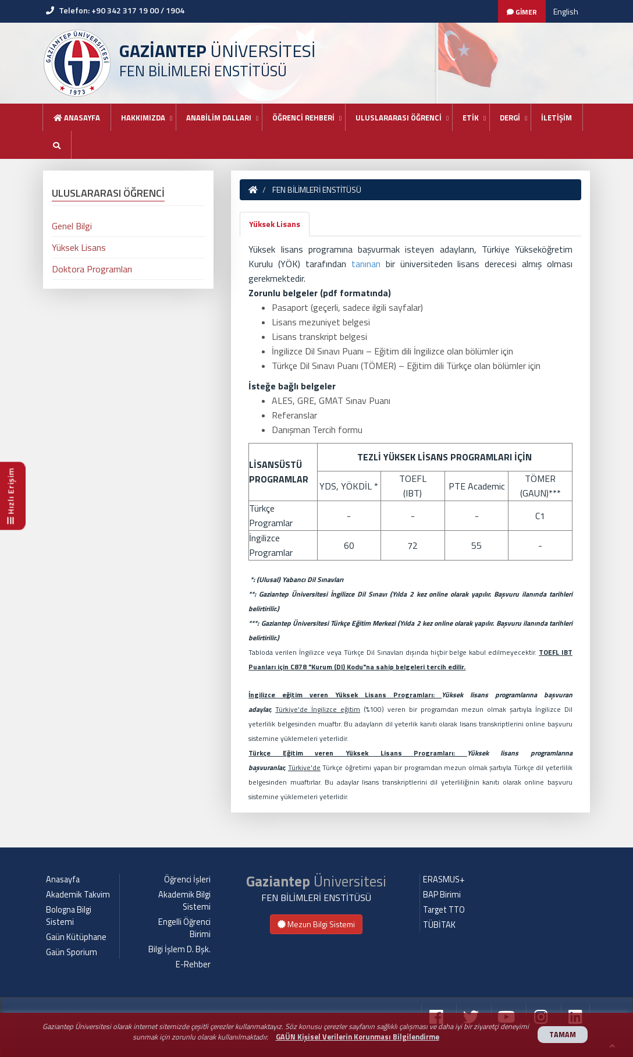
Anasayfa (77, 117)
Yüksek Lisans (274, 224)
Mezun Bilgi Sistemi (316, 924)
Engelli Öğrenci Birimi (184, 928)
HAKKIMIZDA (143, 117)
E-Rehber (193, 964)
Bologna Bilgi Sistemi (68, 915)
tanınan (368, 264)
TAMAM (562, 1034)
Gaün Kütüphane (76, 937)
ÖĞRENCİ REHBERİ (303, 117)
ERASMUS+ (444, 879)
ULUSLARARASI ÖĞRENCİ (398, 117)
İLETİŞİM (556, 117)
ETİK (471, 117)
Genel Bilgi (72, 226)
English (565, 11)
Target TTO (444, 909)
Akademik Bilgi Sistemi (184, 900)
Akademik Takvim (78, 894)
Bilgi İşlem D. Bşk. (179, 949)
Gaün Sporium (71, 952)
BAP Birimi (442, 894)
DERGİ (510, 117)
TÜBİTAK (439, 924)
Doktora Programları (92, 269)
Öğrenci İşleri (187, 879)
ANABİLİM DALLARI (218, 117)
